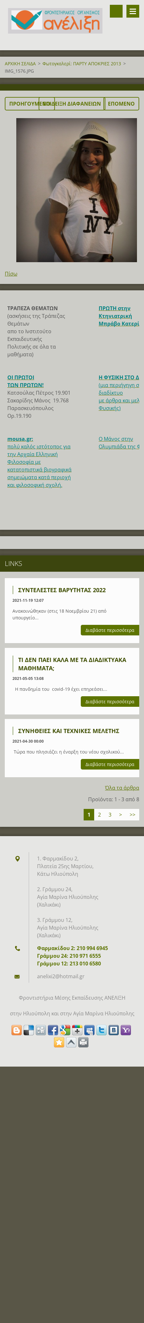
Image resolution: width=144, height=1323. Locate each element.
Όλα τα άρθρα (122, 787)
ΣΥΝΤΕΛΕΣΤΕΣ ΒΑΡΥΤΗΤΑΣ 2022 (62, 590)
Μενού (132, 11)
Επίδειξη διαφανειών (72, 103)
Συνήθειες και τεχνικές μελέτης (68, 731)
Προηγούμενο (29, 103)
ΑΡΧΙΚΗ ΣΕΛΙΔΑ (20, 64)
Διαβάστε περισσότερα (110, 630)
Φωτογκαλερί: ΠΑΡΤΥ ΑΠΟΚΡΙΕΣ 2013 (81, 64)
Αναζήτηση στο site (116, 11)
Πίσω (11, 273)
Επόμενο (121, 103)
